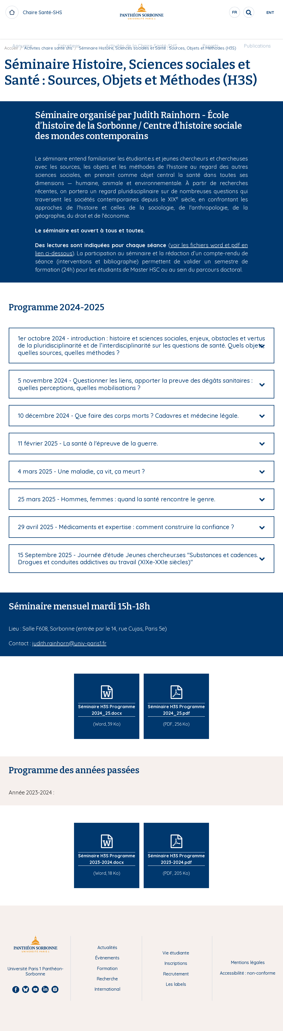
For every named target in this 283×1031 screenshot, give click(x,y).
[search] (230, 12)
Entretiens (71, 32)
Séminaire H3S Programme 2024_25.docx (106, 710)
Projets (208, 32)
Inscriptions (175, 963)
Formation (107, 968)
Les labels (176, 984)
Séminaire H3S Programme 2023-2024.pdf (176, 859)
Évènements (107, 957)
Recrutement (176, 973)
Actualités (107, 947)
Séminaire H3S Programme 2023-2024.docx (106, 859)
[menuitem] (28, 31)
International (107, 989)
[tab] (141, 345)
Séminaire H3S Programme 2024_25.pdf (176, 710)
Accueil (11, 48)
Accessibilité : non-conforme (247, 973)
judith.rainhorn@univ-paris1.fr (69, 643)
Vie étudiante (175, 952)
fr (216, 13)
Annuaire (28, 32)
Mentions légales (248, 962)
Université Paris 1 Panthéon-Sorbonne (35, 971)
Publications (251, 32)
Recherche (107, 978)
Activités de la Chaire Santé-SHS (141, 32)
